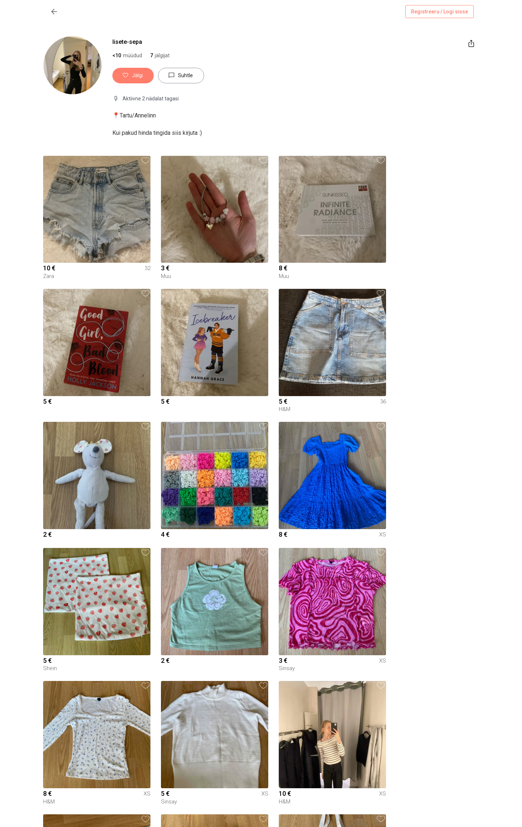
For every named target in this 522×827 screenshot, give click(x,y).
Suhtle (181, 75)
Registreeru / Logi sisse (439, 11)
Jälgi (133, 75)
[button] (160, 55)
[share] (471, 43)
